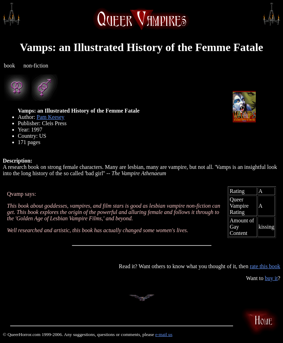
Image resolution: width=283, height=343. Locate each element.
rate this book (265, 266)
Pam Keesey (51, 117)
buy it (271, 278)
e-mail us (163, 334)
